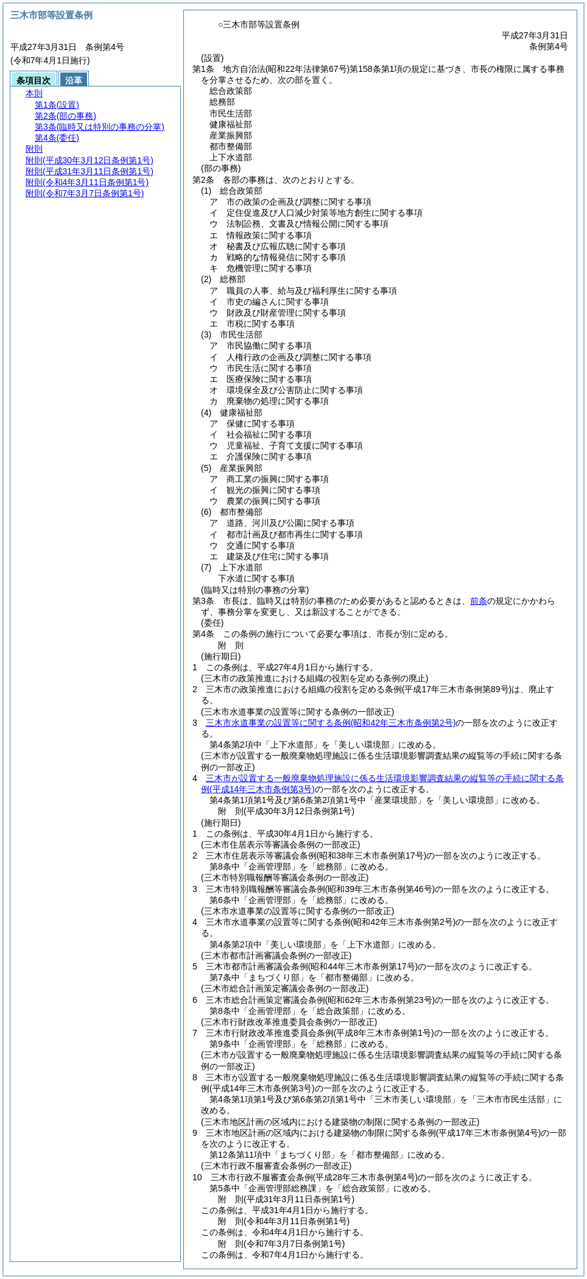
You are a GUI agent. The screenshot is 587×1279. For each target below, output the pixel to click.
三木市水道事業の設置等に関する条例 (331, 723)
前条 (478, 601)
